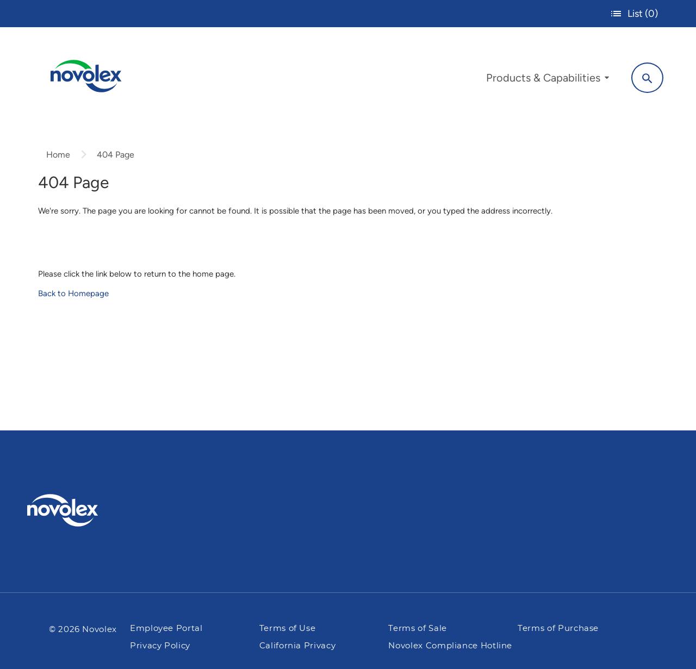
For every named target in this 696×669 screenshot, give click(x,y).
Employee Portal (166, 628)
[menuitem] (547, 80)
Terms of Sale (417, 628)
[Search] (647, 77)
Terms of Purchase (558, 628)
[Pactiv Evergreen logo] (84, 510)
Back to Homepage (73, 293)
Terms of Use (287, 628)
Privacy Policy (160, 646)
